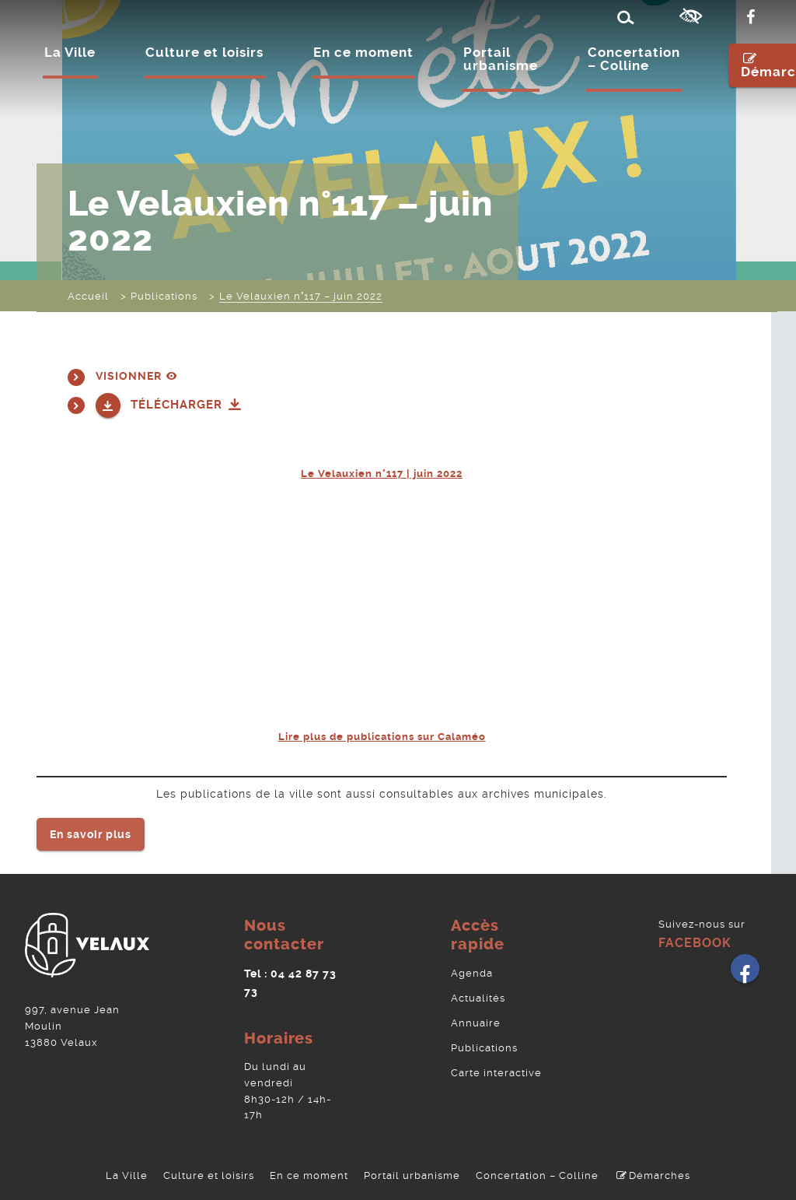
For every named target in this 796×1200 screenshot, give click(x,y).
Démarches (652, 1171)
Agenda (472, 968)
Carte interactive (496, 1065)
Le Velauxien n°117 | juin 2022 (382, 471)
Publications (484, 1041)
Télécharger (187, 403)
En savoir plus (90, 830)
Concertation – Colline (634, 60)
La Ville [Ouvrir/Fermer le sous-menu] (70, 53)
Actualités (478, 992)
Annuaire (476, 1017)
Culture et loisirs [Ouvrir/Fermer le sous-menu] (204, 53)
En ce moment (309, 1171)
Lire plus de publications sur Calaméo (382, 734)
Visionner (138, 375)
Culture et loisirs (208, 1171)
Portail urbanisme (500, 60)
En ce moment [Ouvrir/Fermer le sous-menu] (363, 53)
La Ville (127, 1171)
